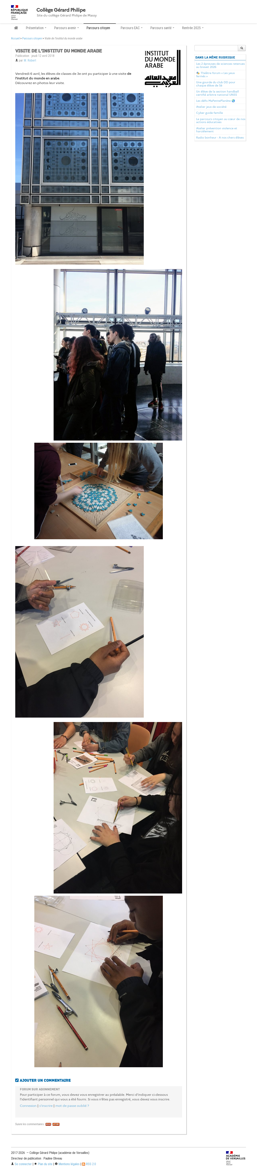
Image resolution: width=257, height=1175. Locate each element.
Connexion (28, 1106)
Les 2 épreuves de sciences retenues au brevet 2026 (220, 65)
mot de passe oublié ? (72, 1106)
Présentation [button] (36, 28)
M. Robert (30, 60)
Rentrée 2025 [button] (193, 28)
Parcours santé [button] (162, 28)
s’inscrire (46, 1106)
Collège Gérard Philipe (60, 10)
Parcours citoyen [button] (100, 28)
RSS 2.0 (89, 1164)
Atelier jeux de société (211, 107)
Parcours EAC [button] (132, 28)
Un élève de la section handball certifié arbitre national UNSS (217, 93)
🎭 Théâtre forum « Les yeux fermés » (215, 74)
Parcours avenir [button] (66, 28)
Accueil (15, 38)
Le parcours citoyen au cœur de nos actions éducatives (220, 120)
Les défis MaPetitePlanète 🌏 (215, 101)
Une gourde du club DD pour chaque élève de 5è (215, 83)
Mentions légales (67, 1164)
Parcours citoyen (32, 38)
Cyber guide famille (209, 113)
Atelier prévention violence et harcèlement (216, 129)
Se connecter (21, 1164)
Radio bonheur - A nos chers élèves (220, 137)
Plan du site (43, 1164)
